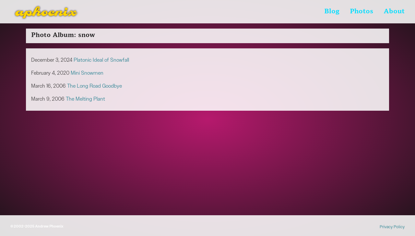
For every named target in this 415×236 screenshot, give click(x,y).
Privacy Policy (392, 227)
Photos (361, 11)
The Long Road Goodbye (94, 85)
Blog (331, 11)
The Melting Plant (85, 98)
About (394, 11)
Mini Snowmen (87, 72)
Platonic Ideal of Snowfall (101, 59)
